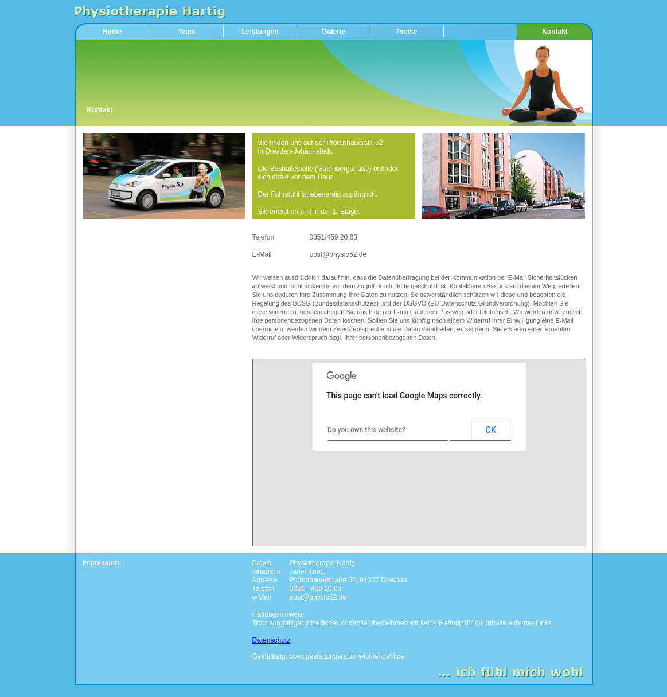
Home (112, 32)
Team (186, 32)
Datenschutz (271, 640)
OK (491, 429)
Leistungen (259, 32)
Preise (406, 32)
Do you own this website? (366, 430)
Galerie (333, 32)
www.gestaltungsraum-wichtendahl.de (346, 656)
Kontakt (555, 32)
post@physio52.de (338, 254)
